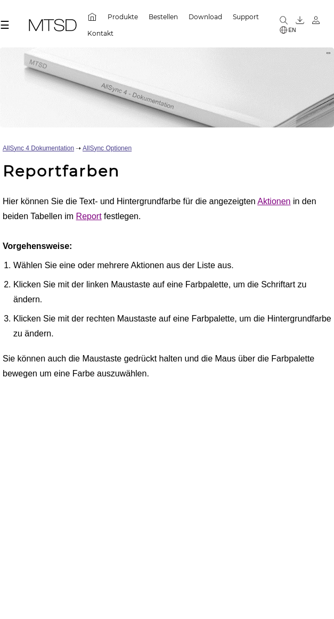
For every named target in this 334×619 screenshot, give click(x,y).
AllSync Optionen (107, 148)
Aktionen (273, 201)
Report (89, 216)
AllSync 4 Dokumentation (38, 148)
